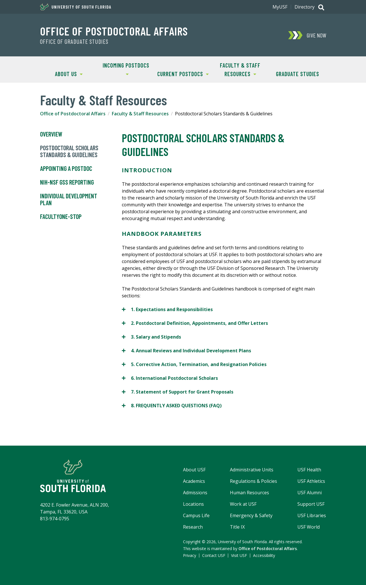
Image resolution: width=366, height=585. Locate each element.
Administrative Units (251, 470)
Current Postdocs (181, 73)
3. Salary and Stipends (151, 336)
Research (193, 527)
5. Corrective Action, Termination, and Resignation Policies (194, 364)
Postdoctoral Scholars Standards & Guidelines (69, 151)
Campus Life (196, 515)
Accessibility (264, 555)
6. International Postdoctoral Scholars (170, 378)
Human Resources (249, 492)
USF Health (309, 470)
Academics (194, 481)
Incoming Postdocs (123, 68)
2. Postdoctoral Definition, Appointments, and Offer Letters (195, 323)
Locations (193, 504)
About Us (61, 73)
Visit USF (239, 555)
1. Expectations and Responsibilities (167, 309)
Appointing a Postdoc (66, 168)
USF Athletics (311, 481)
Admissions (195, 492)
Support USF (311, 504)
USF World (308, 527)
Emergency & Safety (251, 515)
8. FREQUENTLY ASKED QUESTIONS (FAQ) (172, 405)
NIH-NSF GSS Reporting (67, 182)
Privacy (189, 555)
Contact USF (213, 555)
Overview (51, 134)
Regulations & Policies (253, 481)
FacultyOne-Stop (60, 216)
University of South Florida (75, 7)
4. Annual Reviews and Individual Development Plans (186, 350)
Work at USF (243, 504)
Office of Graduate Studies (74, 41)
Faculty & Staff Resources (236, 69)
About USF (194, 470)
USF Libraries (311, 515)
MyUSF (279, 7)
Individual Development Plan (68, 199)
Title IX (237, 527)
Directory (305, 7)
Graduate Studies (297, 73)
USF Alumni (309, 492)
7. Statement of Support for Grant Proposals (177, 391)
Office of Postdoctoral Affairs (114, 31)
